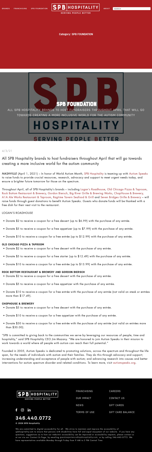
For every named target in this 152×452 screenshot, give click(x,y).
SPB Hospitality (94, 173)
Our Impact (83, 398)
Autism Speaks (138, 173)
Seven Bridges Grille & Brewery (121, 197)
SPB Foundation (39, 8)
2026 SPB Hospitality (29, 423)
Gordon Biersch (58, 193)
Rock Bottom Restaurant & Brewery (24, 193)
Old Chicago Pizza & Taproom (127, 189)
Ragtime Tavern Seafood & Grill (73, 197)
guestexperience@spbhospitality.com (79, 437)
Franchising (20, 8)
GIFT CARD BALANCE (122, 412)
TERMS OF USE (85, 412)
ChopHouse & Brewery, (129, 193)
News (80, 405)
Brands (6, 8)
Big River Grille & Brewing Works (91, 193)
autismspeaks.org (124, 362)
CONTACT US (117, 398)
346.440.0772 (33, 418)
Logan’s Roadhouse (93, 189)
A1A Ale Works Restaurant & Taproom (26, 197)
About (107, 8)
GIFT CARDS (116, 405)
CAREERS (115, 391)
